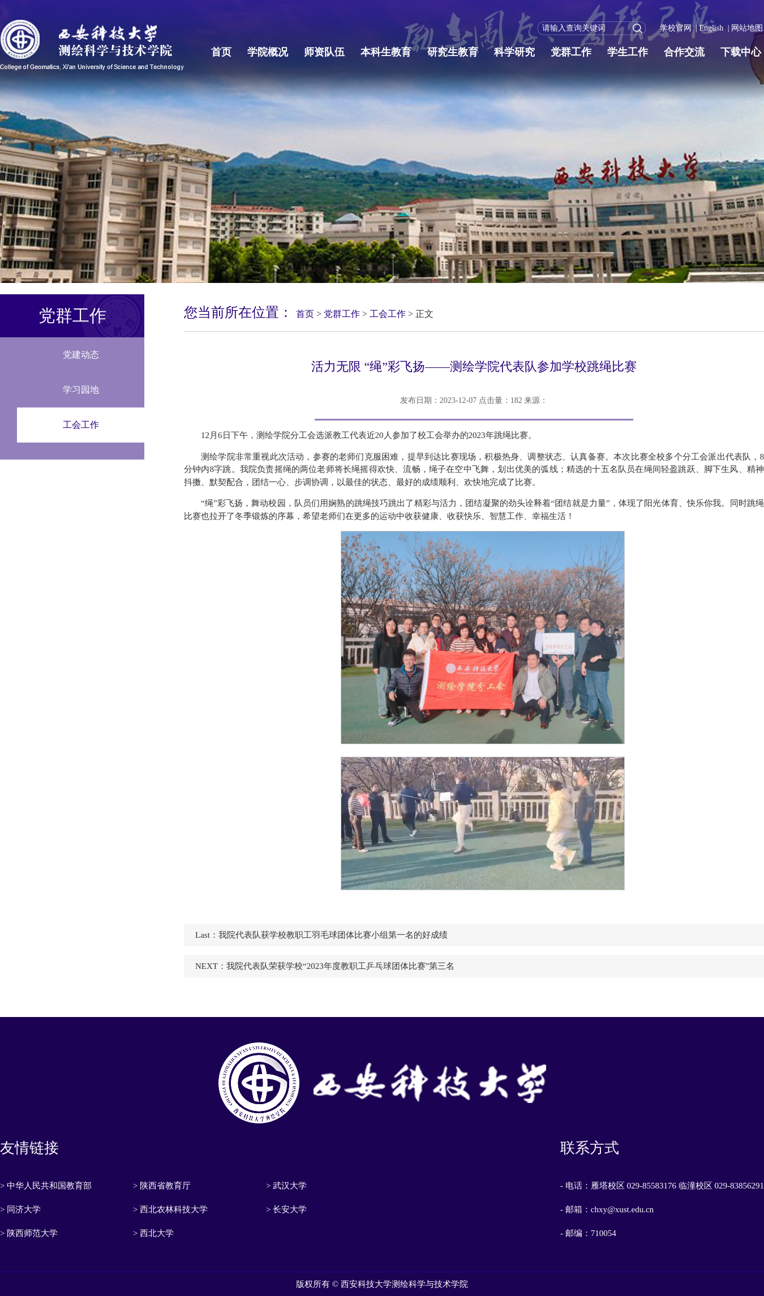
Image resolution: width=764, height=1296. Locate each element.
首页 (221, 52)
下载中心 (740, 52)
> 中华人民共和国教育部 (46, 1185)
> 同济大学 (20, 1209)
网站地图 (747, 28)
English (711, 28)
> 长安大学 (286, 1209)
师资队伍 (324, 52)
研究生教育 (452, 52)
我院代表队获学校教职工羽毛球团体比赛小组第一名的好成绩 (333, 934)
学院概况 (267, 52)
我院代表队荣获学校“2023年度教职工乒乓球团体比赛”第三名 (340, 966)
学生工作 (627, 52)
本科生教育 (385, 52)
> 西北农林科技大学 (170, 1209)
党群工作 (571, 52)
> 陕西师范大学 (29, 1233)
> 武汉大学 (286, 1185)
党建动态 (81, 354)
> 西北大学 (153, 1233)
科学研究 (514, 52)
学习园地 (81, 389)
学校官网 (676, 28)
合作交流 (684, 52)
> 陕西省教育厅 (162, 1185)
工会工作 (81, 425)
